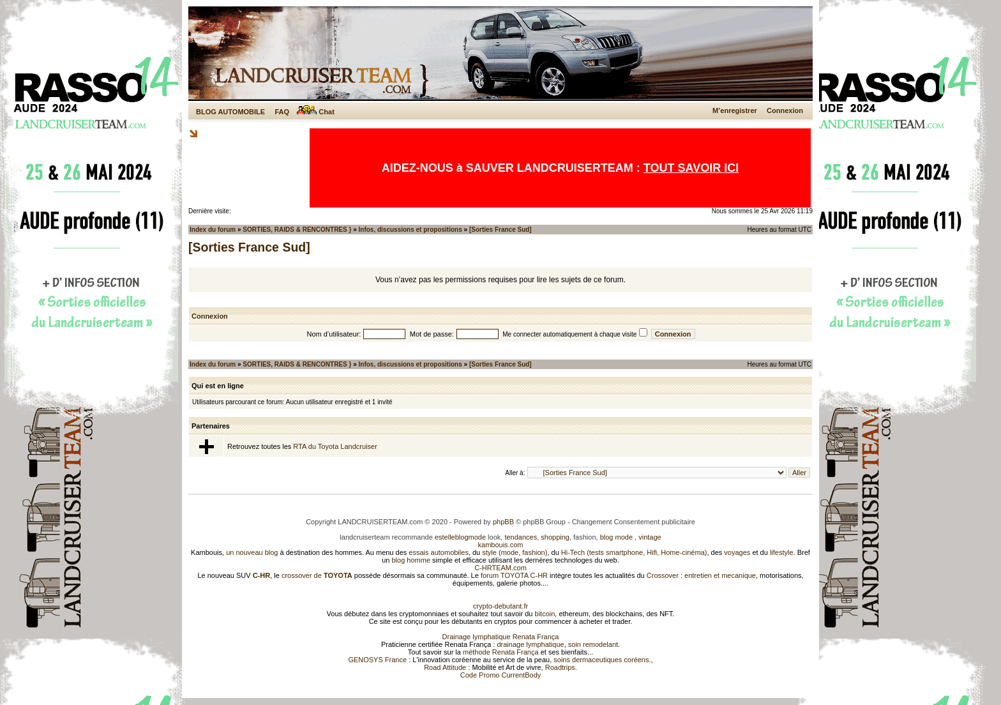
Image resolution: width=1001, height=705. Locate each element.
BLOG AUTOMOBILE (230, 112)
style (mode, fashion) (514, 552)
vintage (649, 537)
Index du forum (213, 229)
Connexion (785, 110)
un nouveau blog (252, 552)
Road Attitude (445, 667)
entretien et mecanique (720, 575)
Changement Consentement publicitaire (633, 522)
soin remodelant (593, 644)
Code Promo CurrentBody (500, 675)
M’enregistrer (734, 110)
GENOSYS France (377, 659)
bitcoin (545, 614)
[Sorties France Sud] (500, 229)
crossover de (316, 575)
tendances (520, 537)
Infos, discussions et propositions (410, 229)
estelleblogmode (460, 537)
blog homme (411, 560)
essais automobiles (439, 552)
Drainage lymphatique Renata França (500, 637)
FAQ (282, 112)
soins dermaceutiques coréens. (602, 659)
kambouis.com (500, 545)
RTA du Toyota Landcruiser (335, 446)
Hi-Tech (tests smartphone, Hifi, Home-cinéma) (634, 552)
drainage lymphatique (530, 644)
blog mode (616, 537)
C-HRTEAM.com (500, 568)
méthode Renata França (501, 652)
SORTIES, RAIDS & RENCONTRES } (297, 229)
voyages (737, 552)
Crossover (663, 575)
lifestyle (782, 552)
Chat (316, 112)
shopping (555, 537)
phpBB (503, 522)
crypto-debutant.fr (500, 606)
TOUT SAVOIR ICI (691, 168)
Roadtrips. (561, 667)
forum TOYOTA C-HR (514, 575)
